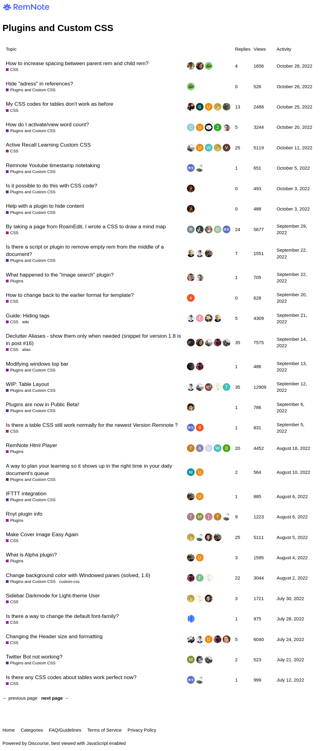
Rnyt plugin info (24, 514)
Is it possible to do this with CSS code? (51, 186)
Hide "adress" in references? (39, 84)
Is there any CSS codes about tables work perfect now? (71, 677)
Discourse (38, 743)
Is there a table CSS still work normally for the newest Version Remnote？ (92, 425)
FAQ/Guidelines (65, 730)
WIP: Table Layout (27, 384)
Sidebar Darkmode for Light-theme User (53, 595)
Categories (32, 730)
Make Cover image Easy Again (42, 534)
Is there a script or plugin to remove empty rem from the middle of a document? (85, 250)
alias (26, 349)
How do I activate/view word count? (47, 124)
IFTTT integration (26, 493)
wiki (25, 322)
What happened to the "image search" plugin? (60, 275)
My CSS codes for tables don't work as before (59, 104)
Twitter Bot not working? (34, 657)
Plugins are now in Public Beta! (42, 404)
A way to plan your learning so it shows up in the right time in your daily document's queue (89, 469)
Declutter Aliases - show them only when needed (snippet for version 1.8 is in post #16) (93, 339)
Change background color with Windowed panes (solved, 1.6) (78, 575)
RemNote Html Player (31, 445)
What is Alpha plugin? (31, 555)
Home (8, 730)
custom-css (69, 581)
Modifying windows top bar (37, 364)
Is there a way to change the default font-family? (62, 616)
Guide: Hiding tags (28, 316)
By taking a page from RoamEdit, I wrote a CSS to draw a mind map (86, 226)
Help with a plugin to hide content (45, 206)
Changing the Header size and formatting (54, 636)
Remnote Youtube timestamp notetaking (53, 165)
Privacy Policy (142, 730)
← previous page (19, 698)
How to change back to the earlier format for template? (70, 295)
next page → (55, 698)
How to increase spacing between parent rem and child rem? (77, 63)
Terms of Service (104, 730)
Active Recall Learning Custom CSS (48, 145)
